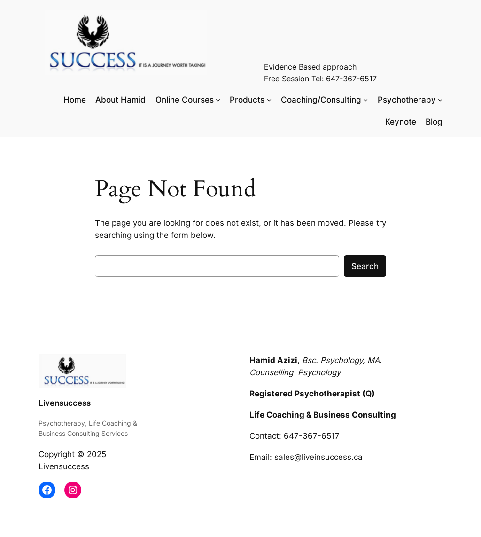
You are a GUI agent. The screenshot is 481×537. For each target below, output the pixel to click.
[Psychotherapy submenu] (440, 99)
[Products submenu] (269, 99)
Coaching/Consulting (321, 99)
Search (365, 266)
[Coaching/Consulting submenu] (365, 99)
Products (247, 99)
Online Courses (184, 99)
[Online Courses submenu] (218, 99)
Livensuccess (65, 403)
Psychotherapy (407, 99)
